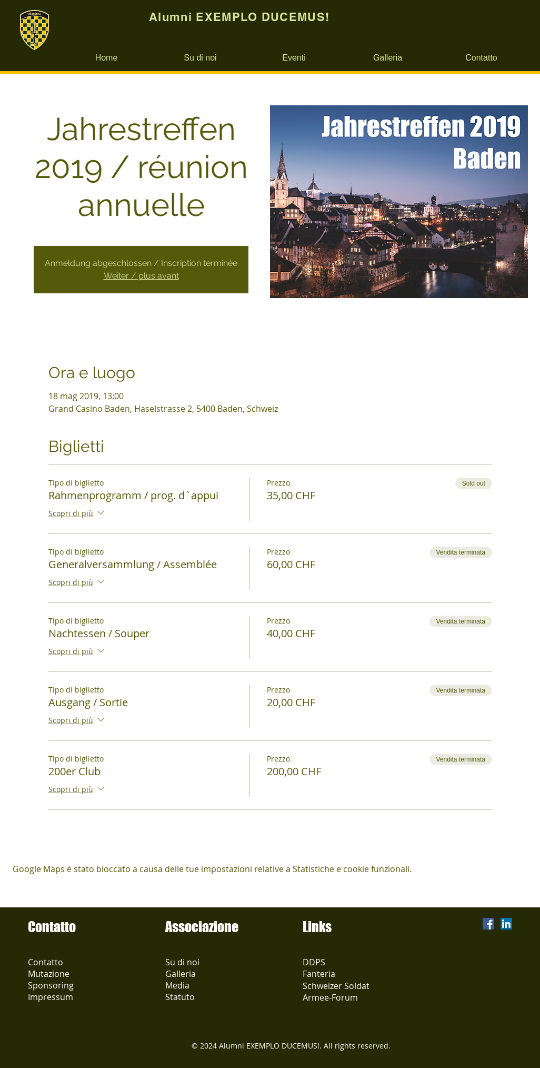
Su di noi (182, 962)
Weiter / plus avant (141, 276)
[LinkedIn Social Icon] (506, 923)
